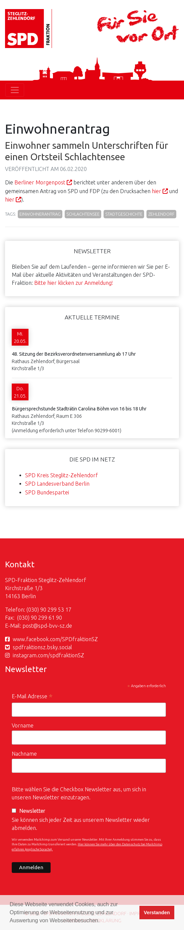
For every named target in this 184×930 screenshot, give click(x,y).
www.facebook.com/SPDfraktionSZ (55, 639)
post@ (30, 626)
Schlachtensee (83, 214)
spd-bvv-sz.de (55, 626)
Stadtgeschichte (123, 214)
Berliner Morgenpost (39, 182)
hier (156, 191)
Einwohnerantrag (40, 214)
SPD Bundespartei (47, 492)
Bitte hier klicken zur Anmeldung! (73, 283)
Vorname (23, 725)
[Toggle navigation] (14, 90)
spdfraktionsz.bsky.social (42, 647)
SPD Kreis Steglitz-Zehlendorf (61, 475)
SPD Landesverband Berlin (57, 484)
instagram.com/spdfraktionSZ (48, 655)
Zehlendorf (161, 214)
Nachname (24, 754)
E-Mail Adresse (32, 697)
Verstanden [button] (157, 912)
